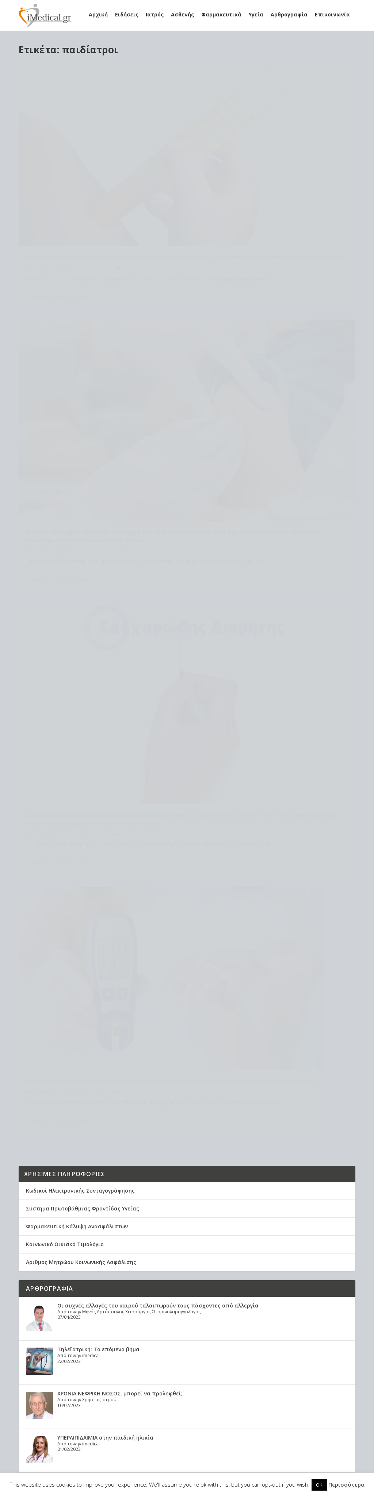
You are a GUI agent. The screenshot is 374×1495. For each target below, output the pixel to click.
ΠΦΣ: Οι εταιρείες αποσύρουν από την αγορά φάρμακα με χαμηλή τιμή (142, 929)
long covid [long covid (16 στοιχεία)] (174, 1286)
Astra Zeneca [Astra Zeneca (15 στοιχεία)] (151, 1274)
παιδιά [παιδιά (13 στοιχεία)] (195, 1402)
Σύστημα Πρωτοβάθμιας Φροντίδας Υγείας (82, 512)
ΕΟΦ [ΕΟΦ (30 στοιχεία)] (160, 1321)
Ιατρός (155, 14)
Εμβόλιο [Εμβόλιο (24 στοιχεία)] (193, 1321)
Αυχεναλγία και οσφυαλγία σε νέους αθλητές (108, 899)
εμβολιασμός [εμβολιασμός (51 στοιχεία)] (152, 1391)
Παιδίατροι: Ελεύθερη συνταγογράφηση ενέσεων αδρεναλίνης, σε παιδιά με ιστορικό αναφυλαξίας (98, 177)
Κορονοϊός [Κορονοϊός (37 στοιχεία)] (149, 1344)
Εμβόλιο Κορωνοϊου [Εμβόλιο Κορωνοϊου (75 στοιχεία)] (159, 1332)
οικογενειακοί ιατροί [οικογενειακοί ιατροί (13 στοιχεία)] (159, 1402)
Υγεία (256, 14)
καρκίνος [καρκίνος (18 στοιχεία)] (203, 1391)
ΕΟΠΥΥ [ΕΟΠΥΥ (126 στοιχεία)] (142, 1321)
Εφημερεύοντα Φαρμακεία (61, 1037)
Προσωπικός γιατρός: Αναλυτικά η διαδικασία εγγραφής (64, 1304)
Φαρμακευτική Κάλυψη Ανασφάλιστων (77, 529)
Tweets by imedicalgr (53, 984)
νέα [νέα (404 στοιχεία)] (224, 1391)
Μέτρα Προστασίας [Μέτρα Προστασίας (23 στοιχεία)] (157, 1356)
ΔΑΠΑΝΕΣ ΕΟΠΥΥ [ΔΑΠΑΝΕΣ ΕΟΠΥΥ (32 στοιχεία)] (177, 1309)
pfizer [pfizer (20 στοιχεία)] (200, 1286)
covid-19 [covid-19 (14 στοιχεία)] (146, 1286)
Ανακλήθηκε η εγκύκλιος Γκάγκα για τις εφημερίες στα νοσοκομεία (136, 870)
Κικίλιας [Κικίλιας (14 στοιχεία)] (209, 1332)
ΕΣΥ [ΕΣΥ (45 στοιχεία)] (174, 1321)
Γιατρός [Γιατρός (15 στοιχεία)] (145, 1309)
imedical (46, 400)
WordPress (169, 1468)
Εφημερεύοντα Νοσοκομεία (62, 1044)
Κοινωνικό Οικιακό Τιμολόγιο (65, 547)
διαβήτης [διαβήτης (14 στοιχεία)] (163, 1379)
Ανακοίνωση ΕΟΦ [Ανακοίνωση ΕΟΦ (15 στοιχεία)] (156, 1297)
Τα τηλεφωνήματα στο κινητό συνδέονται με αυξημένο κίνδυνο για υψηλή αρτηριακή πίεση (170, 840)
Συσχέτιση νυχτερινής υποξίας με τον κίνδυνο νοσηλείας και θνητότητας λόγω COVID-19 (70, 1369)
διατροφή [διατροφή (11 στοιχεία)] (191, 1379)
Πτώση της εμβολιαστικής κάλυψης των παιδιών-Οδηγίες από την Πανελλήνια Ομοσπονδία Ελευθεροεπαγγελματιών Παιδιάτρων (263, 180)
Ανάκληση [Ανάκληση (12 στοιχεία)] (224, 1286)
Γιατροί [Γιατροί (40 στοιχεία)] (216, 1297)
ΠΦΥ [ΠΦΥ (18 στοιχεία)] (140, 1367)
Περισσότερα (346, 1484)
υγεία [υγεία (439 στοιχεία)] (187, 1414)
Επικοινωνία (332, 14)
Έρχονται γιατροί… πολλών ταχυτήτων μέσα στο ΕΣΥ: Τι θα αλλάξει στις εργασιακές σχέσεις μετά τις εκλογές (195, 811)
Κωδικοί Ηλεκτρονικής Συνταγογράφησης (80, 494)
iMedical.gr (48, 196)
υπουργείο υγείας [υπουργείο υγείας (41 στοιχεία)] (217, 1414)
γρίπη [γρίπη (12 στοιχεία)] (141, 1379)
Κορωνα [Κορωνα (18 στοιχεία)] (177, 1344)
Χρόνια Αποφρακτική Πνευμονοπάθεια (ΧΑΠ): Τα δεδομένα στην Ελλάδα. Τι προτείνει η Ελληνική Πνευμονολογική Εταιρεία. (70, 1403)
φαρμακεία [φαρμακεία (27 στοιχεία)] (175, 1426)
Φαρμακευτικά (221, 14)
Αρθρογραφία (289, 14)
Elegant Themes (82, 1468)
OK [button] (319, 1485)
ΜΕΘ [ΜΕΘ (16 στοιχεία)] (229, 1344)
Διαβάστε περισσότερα (60, 233)
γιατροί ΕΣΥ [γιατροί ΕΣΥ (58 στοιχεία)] (217, 1367)
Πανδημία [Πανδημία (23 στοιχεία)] (161, 1367)
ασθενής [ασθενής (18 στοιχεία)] (189, 1367)
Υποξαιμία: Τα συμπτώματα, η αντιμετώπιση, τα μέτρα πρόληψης (65, 1335)
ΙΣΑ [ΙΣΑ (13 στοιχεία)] (192, 1332)
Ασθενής (182, 14)
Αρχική (98, 14)
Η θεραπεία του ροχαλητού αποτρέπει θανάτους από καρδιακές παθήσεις (70, 1274)
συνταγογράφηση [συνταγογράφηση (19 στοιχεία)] (156, 1414)
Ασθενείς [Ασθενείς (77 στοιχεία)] (192, 1297)
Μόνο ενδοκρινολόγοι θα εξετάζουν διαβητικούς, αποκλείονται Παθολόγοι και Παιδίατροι (267, 381)
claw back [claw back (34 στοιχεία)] (183, 1274)
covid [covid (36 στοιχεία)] (207, 1274)
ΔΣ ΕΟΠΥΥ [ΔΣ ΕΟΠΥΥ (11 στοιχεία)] (210, 1309)
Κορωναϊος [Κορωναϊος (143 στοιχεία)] (205, 1344)
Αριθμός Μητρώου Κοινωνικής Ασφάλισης (81, 566)
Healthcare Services (55, 1259)
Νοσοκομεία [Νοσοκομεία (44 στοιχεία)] (199, 1356)
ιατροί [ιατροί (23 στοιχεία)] (180, 1391)
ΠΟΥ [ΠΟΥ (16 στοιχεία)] (223, 1356)
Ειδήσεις (126, 14)
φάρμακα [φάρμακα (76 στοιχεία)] (146, 1426)
